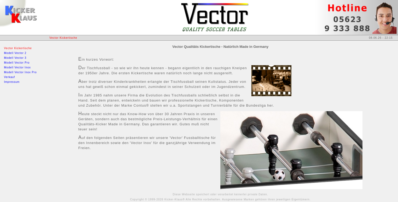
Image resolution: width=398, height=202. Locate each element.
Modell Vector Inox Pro (20, 72)
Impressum (11, 81)
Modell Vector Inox (17, 67)
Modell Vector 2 (15, 53)
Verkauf (9, 77)
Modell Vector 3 (15, 57)
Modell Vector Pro (17, 62)
